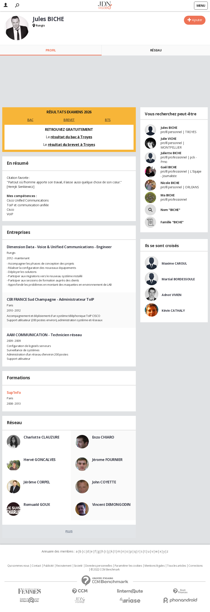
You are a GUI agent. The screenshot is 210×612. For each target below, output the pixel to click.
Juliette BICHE (171, 153)
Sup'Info (14, 392)
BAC (30, 120)
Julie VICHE (168, 138)
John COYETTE (104, 482)
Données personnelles (98, 565)
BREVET (68, 120)
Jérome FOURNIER (107, 459)
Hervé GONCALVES (40, 459)
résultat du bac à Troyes (71, 136)
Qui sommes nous (18, 565)
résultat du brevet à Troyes (71, 144)
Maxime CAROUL (174, 263)
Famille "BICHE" (172, 222)
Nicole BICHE (170, 183)
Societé (78, 565)
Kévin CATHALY (173, 310)
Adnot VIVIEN (171, 295)
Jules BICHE (169, 127)
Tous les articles (176, 565)
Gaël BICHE (169, 167)
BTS (108, 120)
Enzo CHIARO (103, 437)
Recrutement (63, 565)
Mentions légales (154, 565)
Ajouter (197, 20)
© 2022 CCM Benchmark (105, 569)
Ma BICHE (168, 195)
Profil (51, 50)
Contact (36, 565)
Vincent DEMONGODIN (111, 504)
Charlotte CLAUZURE (41, 437)
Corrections (195, 565)
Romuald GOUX (37, 504)
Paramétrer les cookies (128, 565)
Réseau (155, 50)
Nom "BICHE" (170, 210)
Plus (68, 531)
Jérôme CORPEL (37, 482)
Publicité (49, 565)
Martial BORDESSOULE (178, 279)
